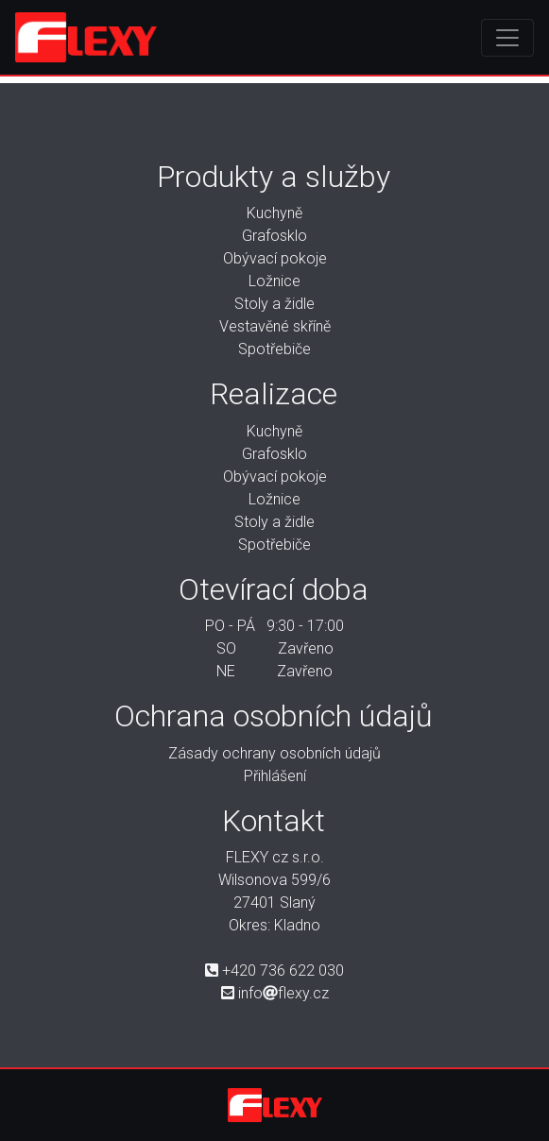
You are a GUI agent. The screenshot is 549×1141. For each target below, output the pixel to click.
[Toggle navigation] (507, 38)
